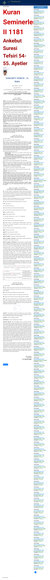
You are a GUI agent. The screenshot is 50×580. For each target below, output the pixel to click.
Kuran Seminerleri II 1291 (39, 179)
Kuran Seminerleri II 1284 (39, 218)
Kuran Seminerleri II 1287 (39, 201)
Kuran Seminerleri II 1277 (39, 257)
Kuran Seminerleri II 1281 (39, 235)
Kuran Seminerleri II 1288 (39, 196)
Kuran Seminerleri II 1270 (39, 297)
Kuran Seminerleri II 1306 (39, 95)
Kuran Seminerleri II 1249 (39, 415)
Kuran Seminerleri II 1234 (39, 499)
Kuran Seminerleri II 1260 (39, 353)
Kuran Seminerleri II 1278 (39, 252)
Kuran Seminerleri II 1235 (39, 493)
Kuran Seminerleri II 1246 (39, 432)
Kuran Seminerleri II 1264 (39, 331)
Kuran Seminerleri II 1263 (39, 336)
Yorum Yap (5, 364)
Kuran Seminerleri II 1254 (39, 387)
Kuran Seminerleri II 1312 (39, 61)
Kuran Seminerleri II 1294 (39, 162)
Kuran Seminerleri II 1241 (39, 460)
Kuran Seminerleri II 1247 (39, 426)
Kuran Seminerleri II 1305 (39, 100)
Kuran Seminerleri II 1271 (39, 291)
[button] (9, 4)
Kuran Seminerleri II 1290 (39, 184)
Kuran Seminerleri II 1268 (39, 308)
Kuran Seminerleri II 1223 (39, 561)
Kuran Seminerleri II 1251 (39, 404)
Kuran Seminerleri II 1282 (39, 229)
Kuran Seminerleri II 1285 (39, 213)
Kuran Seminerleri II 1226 (39, 544)
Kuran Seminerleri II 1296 (39, 151)
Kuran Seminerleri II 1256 (39, 375)
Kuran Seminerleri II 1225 (39, 550)
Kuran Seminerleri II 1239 (39, 471)
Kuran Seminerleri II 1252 (39, 398)
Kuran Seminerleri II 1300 (39, 128)
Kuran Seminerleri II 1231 (39, 516)
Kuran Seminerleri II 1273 (39, 280)
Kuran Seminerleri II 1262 (39, 342)
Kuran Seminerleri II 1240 (39, 465)
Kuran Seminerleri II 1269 (39, 302)
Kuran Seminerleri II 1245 (39, 437)
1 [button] (35, 572)
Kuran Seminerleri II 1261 (39, 347)
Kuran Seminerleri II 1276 (39, 263)
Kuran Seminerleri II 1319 (39, 22)
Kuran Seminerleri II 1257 (39, 370)
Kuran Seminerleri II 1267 (39, 314)
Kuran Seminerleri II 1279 (39, 246)
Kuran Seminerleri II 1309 (39, 78)
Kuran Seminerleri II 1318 (39, 27)
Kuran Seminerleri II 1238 (39, 477)
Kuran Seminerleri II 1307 (39, 89)
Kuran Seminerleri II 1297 (39, 145)
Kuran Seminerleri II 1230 (39, 521)
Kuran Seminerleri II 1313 (39, 55)
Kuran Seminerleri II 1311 (39, 67)
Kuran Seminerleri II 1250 (39, 409)
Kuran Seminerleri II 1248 (39, 420)
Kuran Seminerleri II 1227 (39, 538)
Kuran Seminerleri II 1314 (39, 50)
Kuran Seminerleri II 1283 (39, 224)
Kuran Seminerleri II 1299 (39, 134)
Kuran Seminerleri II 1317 (39, 33)
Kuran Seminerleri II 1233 (39, 505)
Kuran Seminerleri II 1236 (39, 488)
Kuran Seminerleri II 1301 (39, 123)
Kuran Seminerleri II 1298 (39, 140)
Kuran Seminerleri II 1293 (39, 168)
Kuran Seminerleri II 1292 (39, 173)
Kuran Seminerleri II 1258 (39, 364)
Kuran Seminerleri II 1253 (39, 392)
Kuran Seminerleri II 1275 (39, 269)
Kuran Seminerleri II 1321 (39, 10)
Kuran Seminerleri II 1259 (39, 359)
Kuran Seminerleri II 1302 (39, 117)
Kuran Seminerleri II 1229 (39, 527)
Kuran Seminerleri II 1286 (39, 207)
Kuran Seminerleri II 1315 (39, 44)
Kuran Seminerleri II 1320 (39, 16)
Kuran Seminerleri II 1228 (39, 533)
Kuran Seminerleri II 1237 (39, 482)
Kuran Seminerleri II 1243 (39, 448)
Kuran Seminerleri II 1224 (39, 555)
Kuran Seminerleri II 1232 (39, 510)
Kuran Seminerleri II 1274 (39, 274)
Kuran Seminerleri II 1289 (39, 190)
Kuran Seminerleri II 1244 (39, 443)
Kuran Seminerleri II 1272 (39, 286)
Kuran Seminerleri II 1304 (39, 106)
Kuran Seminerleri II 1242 (39, 454)
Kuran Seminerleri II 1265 (39, 325)
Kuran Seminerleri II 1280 (39, 241)
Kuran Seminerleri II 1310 (39, 72)
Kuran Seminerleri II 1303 (39, 111)
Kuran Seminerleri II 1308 (39, 83)
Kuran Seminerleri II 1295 (39, 156)
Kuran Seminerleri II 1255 (39, 381)
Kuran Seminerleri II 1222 (39, 566)
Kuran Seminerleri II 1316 (39, 38)
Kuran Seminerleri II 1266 (39, 319)
